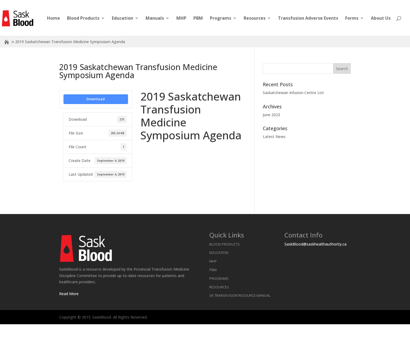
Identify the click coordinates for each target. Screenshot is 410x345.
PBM (198, 18)
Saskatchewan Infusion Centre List (293, 92)
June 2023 (271, 114)
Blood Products (83, 18)
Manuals (155, 18)
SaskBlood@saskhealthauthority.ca (315, 244)
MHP (181, 18)
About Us (381, 18)
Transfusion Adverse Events (308, 18)
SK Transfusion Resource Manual (239, 295)
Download (95, 98)
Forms (351, 18)
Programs (220, 18)
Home (53, 18)
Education (122, 18)
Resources (255, 18)
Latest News (274, 136)
